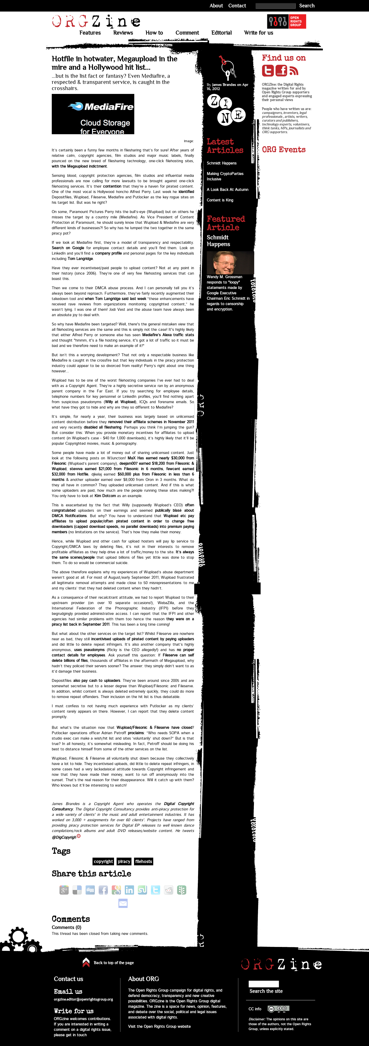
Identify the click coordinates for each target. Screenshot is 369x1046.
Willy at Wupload (120, 402)
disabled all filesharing (102, 427)
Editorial (221, 33)
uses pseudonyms (89, 650)
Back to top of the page (114, 963)
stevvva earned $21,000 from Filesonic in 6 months (116, 469)
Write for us (258, 33)
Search (307, 5)
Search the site (266, 991)
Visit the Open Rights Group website (159, 1026)
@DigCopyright (64, 837)
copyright (103, 861)
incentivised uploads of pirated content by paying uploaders (142, 639)
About (216, 5)
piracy (124, 861)
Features (90, 33)
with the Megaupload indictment (79, 166)
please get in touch (70, 1035)
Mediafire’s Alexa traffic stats (168, 335)
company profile (108, 253)
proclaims (136, 733)
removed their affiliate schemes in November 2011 (151, 422)
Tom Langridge (80, 259)
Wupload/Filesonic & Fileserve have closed (154, 727)
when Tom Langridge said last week (115, 299)
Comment (187, 33)
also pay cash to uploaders (96, 680)
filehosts (143, 861)
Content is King (220, 200)
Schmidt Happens (222, 163)
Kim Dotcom (105, 496)
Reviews (123, 33)
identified (186, 192)
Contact (237, 5)
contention (112, 186)
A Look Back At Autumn (227, 189)
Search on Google (68, 248)
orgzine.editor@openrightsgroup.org (83, 999)
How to (154, 33)
